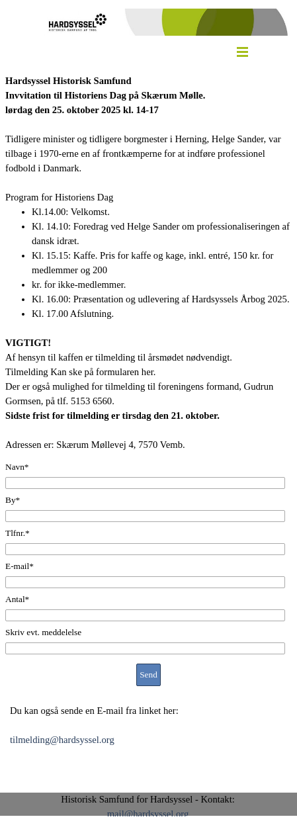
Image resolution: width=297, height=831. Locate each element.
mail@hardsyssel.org (148, 814)
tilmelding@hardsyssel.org (62, 739)
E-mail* (19, 566)
